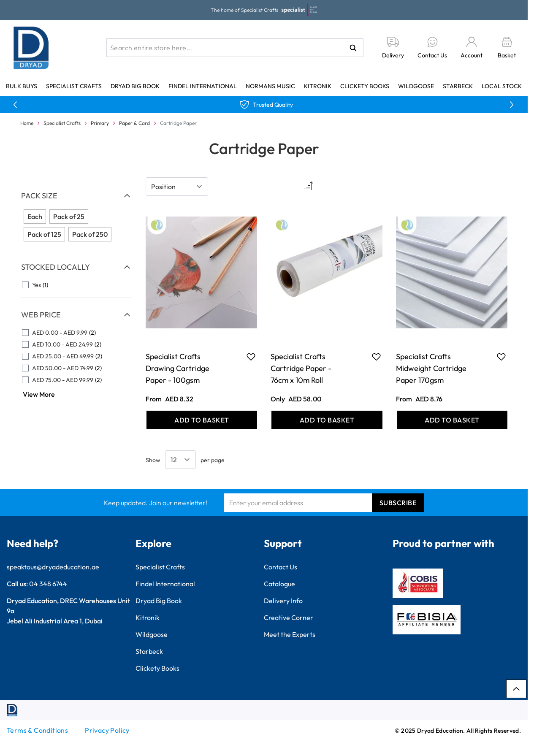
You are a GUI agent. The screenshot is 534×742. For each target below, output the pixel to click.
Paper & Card (134, 123)
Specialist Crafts (74, 86)
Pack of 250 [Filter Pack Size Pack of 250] (90, 234)
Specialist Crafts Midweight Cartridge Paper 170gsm (431, 368)
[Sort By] (177, 186)
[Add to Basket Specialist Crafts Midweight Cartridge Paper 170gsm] (452, 420)
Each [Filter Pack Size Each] (34, 216)
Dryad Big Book (135, 86)
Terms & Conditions (37, 730)
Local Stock (502, 86)
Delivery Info (283, 600)
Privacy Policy (107, 730)
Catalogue (279, 584)
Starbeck (458, 86)
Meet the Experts (289, 634)
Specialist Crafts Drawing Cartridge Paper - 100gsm (177, 368)
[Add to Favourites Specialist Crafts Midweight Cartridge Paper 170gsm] (501, 357)
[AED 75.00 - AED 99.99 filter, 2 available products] (76, 380)
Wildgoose (416, 86)
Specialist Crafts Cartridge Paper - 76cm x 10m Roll (301, 368)
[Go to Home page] (31, 48)
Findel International (202, 86)
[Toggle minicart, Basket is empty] (507, 48)
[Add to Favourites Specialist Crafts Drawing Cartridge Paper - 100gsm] (251, 357)
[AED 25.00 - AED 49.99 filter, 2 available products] (76, 356)
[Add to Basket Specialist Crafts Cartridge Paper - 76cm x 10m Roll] (326, 420)
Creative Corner (288, 617)
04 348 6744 (48, 584)
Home (26, 123)
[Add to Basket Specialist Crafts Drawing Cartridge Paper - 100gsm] (202, 420)
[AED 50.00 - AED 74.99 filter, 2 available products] (76, 368)
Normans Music (270, 86)
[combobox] (234, 47)
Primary (100, 123)
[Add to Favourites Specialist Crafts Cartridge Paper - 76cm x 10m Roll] (376, 357)
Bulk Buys (21, 86)
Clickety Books (364, 86)
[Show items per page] (180, 459)
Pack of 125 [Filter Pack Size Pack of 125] (44, 234)
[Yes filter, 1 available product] (76, 285)
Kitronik (317, 86)
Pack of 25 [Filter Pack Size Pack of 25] (68, 216)
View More (39, 394)
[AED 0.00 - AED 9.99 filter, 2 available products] (76, 333)
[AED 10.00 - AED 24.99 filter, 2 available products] (76, 344)
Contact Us (280, 567)
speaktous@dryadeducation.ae (53, 567)
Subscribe (398, 502)
